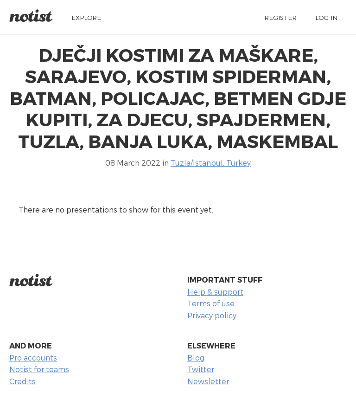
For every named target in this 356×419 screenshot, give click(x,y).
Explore (86, 17)
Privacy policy (211, 315)
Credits (22, 381)
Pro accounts (33, 357)
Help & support (215, 291)
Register (280, 17)
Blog (195, 357)
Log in (326, 17)
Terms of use (211, 303)
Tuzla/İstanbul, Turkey (211, 162)
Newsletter (208, 381)
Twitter (200, 369)
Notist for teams (39, 369)
